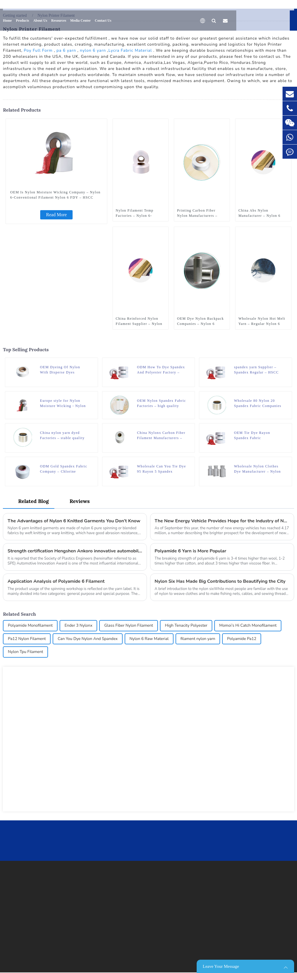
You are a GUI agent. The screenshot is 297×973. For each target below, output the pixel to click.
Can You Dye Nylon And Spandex (88, 640)
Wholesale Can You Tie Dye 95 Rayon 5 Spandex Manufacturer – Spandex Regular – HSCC (161, 469)
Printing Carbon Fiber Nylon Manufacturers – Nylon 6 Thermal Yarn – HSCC (198, 213)
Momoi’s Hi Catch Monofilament (249, 626)
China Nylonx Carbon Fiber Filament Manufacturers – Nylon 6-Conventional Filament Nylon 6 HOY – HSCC (161, 436)
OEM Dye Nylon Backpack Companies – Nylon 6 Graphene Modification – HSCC (200, 321)
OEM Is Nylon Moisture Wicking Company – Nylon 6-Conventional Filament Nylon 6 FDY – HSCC (55, 194)
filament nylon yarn (199, 640)
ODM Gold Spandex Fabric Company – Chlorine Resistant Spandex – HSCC (63, 469)
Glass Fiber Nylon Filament (129, 626)
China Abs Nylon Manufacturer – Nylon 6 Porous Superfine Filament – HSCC (261, 213)
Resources (58, 19)
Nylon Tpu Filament (25, 653)
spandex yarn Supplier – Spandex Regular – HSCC (256, 369)
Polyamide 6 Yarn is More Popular (191, 552)
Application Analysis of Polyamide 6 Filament (56, 582)
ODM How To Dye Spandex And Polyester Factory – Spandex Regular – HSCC (161, 370)
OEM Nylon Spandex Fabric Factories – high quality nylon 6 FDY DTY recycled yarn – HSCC (161, 403)
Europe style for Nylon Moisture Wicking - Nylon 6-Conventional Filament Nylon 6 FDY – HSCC (63, 403)
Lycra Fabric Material (130, 50)
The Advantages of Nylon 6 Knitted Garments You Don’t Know (74, 521)
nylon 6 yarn (93, 50)
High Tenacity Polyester (187, 626)
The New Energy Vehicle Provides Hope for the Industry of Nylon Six (222, 521)
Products (22, 19)
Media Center (80, 19)
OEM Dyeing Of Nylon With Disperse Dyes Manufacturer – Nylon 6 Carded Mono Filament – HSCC (61, 370)
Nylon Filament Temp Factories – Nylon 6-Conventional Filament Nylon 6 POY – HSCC (136, 213)
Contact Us (103, 19)
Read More (56, 214)
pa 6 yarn (66, 50)
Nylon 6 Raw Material (150, 640)
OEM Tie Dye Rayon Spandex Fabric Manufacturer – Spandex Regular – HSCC (255, 436)
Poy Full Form (38, 50)
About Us (40, 19)
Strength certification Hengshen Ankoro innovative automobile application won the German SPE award (75, 552)
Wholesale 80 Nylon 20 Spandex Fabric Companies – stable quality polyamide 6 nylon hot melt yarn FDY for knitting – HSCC (257, 403)
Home (7, 19)
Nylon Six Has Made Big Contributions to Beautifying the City (221, 582)
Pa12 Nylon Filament (27, 640)
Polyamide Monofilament (30, 626)
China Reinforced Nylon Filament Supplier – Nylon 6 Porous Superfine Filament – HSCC (139, 321)
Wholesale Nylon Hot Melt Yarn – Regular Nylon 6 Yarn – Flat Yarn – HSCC (261, 321)
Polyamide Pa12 (243, 640)
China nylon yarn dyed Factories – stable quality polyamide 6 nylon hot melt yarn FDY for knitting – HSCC (64, 436)
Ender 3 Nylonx (79, 626)
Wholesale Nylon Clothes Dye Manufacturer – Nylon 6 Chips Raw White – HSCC (258, 469)
